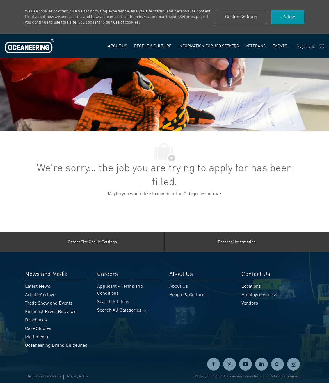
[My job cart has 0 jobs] (310, 47)
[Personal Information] (237, 242)
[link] (29, 46)
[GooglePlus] (277, 364)
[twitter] (229, 364)
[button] (241, 17)
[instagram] (293, 364)
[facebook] (213, 364)
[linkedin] (261, 364)
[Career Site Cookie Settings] (92, 242)
